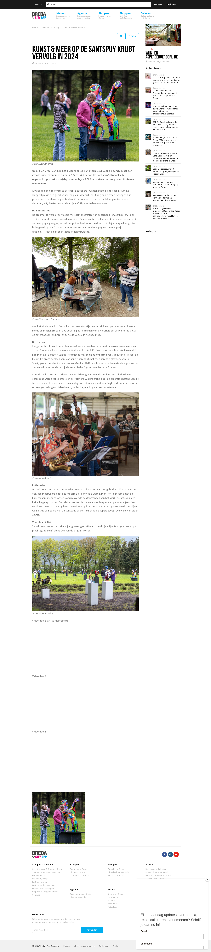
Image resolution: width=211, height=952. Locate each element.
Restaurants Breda (79, 869)
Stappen (74, 864)
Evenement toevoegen (43, 888)
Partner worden (39, 882)
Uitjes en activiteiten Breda (158, 875)
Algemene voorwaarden (84, 946)
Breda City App (39, 875)
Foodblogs (113, 897)
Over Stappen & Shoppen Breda (47, 869)
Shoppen (112, 864)
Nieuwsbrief (38, 914)
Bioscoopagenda (78, 897)
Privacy (66, 946)
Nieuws (111, 889)
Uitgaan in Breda (77, 872)
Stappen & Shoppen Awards (45, 891)
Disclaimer (103, 946)
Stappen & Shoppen (42, 864)
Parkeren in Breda (116, 875)
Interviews (113, 903)
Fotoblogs (112, 907)
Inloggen (158, 4)
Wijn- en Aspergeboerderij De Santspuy (162, 56)
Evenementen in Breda (80, 894)
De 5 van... (112, 900)
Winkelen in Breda (116, 869)
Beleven (149, 864)
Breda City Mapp (40, 878)
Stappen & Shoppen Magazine (46, 872)
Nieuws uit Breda (116, 894)
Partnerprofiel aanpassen (44, 885)
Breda (38, 4)
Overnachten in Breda (80, 875)
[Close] (207, 879)
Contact (36, 895)
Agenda (74, 889)
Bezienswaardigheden (156, 869)
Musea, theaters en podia (158, 872)
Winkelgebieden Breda (118, 872)
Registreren (171, 4)
